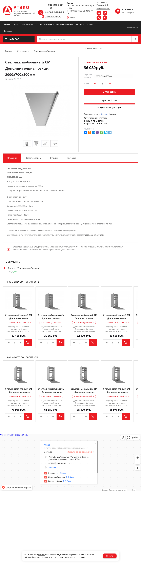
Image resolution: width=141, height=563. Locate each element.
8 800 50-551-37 (54, 12)
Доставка (71, 158)
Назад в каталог (94, 48)
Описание (12, 158)
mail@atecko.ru (103, 8)
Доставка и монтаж (94, 235)
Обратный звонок (53, 17)
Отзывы (54, 158)
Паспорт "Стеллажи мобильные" (24, 268)
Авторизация (132, 28)
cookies (41, 554)
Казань (73, 18)
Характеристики (33, 158)
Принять (109, 556)
